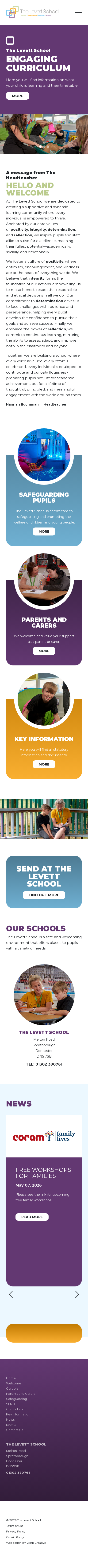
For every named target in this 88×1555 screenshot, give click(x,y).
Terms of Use (14, 1526)
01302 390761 (48, 1064)
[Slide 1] (40, 146)
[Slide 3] (48, 146)
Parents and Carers (20, 1393)
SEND (10, 1404)
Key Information (18, 1414)
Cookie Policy (15, 1537)
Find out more (44, 895)
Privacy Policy (15, 1531)
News (10, 1419)
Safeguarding (16, 1399)
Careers (12, 1388)
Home (11, 1378)
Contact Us (14, 1430)
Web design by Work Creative (26, 1542)
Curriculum (14, 1409)
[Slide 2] (44, 146)
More (17, 96)
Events (11, 1424)
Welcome (13, 1383)
